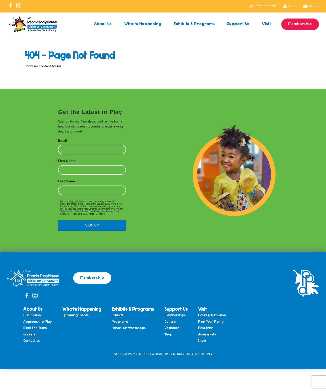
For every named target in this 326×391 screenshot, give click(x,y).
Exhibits (119, 315)
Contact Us (33, 341)
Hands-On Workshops (130, 328)
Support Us (238, 23)
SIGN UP (92, 225)
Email (62, 140)
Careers (311, 6)
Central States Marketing (191, 354)
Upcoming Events (77, 315)
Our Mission (33, 315)
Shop (170, 335)
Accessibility (209, 335)
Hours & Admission (213, 315)
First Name (66, 161)
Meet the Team (36, 328)
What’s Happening (142, 23)
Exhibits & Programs (193, 23)
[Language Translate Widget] (268, 5)
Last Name (66, 181)
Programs (121, 322)
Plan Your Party (212, 322)
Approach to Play (39, 322)
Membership (300, 23)
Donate (171, 322)
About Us (102, 23)
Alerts (289, 6)
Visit (266, 23)
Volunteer (173, 328)
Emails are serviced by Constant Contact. (82, 214)
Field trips (207, 328)
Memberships (176, 315)
